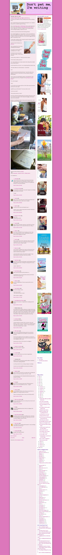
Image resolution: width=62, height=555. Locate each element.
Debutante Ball (41, 465)
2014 (39, 380)
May (40, 397)
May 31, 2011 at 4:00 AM (18, 202)
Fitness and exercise (42, 467)
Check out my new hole (43, 440)
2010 (39, 447)
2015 (39, 379)
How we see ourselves (42, 482)
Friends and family (42, 470)
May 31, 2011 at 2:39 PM (18, 386)
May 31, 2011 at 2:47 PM (18, 396)
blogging (40, 453)
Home (23, 437)
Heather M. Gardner (18, 346)
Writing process (41, 521)
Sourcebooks (41, 506)
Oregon (40, 493)
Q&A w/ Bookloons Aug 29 (43, 526)
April (41, 441)
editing (40, 466)
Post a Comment (13, 435)
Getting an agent (42, 474)
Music (40, 492)
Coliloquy (40, 458)
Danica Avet (17, 248)
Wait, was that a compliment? (44, 438)
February (41, 444)
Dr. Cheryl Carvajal (18, 188)
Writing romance (27, 173)
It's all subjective (42, 485)
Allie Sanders (17, 330)
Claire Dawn (17, 423)
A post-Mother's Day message (44, 431)
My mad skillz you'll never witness (45, 421)
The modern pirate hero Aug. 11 (44, 540)
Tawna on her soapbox (43, 510)
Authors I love (41, 451)
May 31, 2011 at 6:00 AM (18, 267)
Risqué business (41, 502)
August (41, 392)
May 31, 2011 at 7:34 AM (18, 304)
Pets (39, 496)
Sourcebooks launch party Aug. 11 (45, 542)
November (41, 388)
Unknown (16, 280)
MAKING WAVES (21, 173)
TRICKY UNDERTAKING (43, 516)
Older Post (33, 437)
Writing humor (41, 520)
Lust (40, 488)
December (41, 386)
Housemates (15, 173)
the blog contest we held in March (20, 26)
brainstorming (41, 457)
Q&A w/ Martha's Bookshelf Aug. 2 (45, 552)
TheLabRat (17, 178)
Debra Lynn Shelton (18, 399)
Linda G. (16, 230)
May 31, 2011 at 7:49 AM (18, 343)
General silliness (42, 473)
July (40, 394)
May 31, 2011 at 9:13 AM (18, 349)
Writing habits (41, 519)
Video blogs (41, 517)
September (41, 391)
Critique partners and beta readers (45, 462)
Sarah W (16, 205)
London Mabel (17, 430)
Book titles (41, 456)
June (40, 395)
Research (40, 501)
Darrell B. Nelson (18, 215)
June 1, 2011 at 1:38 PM (18, 420)
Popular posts (41, 497)
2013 (39, 382)
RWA (40, 503)
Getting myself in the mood (44, 415)
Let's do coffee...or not (43, 434)
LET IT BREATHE (42, 487)
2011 (39, 385)
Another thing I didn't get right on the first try (20, 17)
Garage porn (41, 471)
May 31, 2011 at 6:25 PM (18, 411)
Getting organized (42, 476)
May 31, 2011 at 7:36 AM (18, 315)
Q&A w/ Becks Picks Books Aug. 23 (45, 531)
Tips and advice (41, 514)
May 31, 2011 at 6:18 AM (18, 285)
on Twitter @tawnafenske (43, 360)
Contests (40, 461)
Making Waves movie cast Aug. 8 (44, 546)
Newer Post (13, 437)
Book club (41, 455)
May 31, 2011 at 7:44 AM (18, 327)
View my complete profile (41, 28)
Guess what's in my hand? (43, 401)
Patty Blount (17, 260)
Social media (41, 505)
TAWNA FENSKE (48, 18)
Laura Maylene (17, 288)
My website (41, 359)
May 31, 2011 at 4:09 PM (18, 403)
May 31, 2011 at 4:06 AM (18, 212)
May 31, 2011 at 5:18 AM (18, 236)
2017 (39, 376)
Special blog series (42, 507)
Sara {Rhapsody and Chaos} (19, 300)
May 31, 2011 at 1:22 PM (18, 378)
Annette (16, 198)
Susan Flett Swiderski (18, 414)
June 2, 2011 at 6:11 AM (18, 427)
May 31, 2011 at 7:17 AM (18, 297)
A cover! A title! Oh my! (43, 432)
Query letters (41, 498)
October (41, 389)
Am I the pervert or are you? (44, 414)
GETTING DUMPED (43, 475)
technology (41, 512)
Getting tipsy (41, 479)
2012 (39, 383)
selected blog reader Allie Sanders (27, 27)
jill (15, 407)
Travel (40, 515)
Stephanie (16, 371)
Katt (15, 382)
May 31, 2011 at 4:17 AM (18, 227)
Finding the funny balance (43, 409)
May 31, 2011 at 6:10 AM (18, 277)
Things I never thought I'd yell (44, 422)
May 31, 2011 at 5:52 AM (18, 256)
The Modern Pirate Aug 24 (43, 530)
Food (40, 469)
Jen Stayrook (17, 318)
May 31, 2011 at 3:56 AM (18, 195)
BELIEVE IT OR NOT (43, 452)
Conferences (41, 460)
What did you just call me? (44, 419)
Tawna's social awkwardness (44, 511)
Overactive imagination (43, 494)
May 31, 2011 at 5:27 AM (18, 244)
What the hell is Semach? (43, 429)
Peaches (16, 239)
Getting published (42, 478)
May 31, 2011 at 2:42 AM (18, 185)
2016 (39, 377)
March (41, 443)
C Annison (16, 352)
